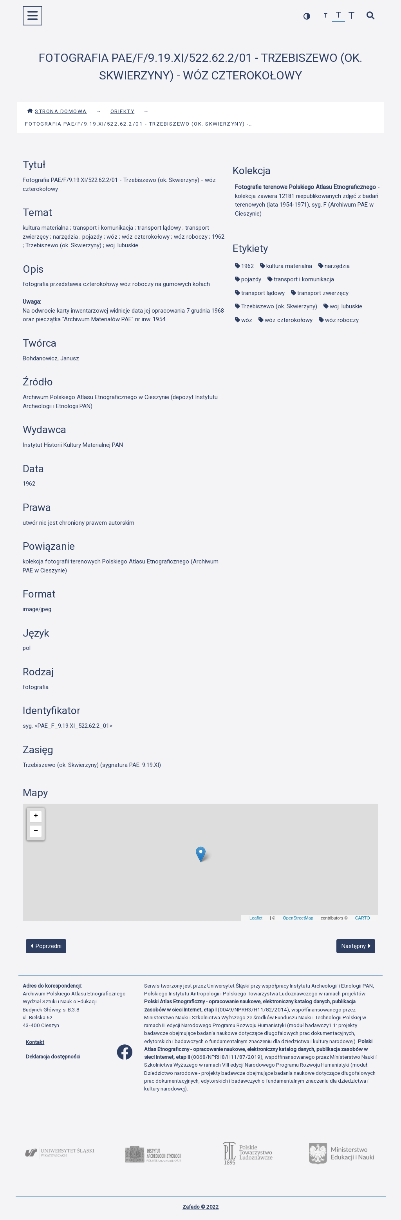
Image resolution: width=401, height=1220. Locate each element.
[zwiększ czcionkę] (351, 15)
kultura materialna (289, 266)
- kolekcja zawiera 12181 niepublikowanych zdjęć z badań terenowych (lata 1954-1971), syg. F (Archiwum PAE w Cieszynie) (307, 200)
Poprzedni (46, 946)
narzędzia (337, 266)
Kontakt (35, 1042)
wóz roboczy (342, 320)
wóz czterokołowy (288, 320)
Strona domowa (57, 111)
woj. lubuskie (346, 306)
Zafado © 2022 (200, 1207)
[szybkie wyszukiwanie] (370, 15)
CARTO (362, 918)
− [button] (36, 830)
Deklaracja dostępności (53, 1056)
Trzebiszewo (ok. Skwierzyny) (279, 306)
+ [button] (36, 816)
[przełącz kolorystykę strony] (306, 15)
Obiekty (122, 111)
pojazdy (251, 279)
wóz (246, 320)
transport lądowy (263, 293)
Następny (355, 946)
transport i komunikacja (304, 279)
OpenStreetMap (298, 918)
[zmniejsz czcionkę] (325, 15)
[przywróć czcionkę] (338, 15)
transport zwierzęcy (323, 293)
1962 (247, 266)
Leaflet (255, 918)
